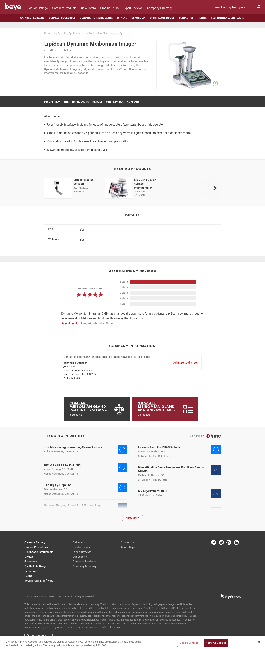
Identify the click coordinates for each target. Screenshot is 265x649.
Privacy (28, 596)
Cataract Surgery (32, 18)
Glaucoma (138, 18)
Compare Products (64, 8)
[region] (132, 642)
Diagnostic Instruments (96, 18)
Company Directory (159, 8)
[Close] (259, 642)
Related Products (76, 101)
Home (47, 33)
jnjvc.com (69, 366)
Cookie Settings (189, 642)
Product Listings (37, 8)
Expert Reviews (132, 8)
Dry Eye (122, 18)
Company (133, 101)
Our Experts (80, 556)
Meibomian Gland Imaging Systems (109, 33)
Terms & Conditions (44, 596)
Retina (202, 18)
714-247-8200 (71, 377)
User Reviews (115, 101)
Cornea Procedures (62, 18)
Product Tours (109, 8)
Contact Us (128, 542)
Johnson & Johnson (57, 50)
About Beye (128, 547)
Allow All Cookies (216, 642)
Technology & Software (227, 18)
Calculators (88, 8)
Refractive (186, 18)
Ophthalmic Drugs (162, 18)
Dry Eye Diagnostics (75, 33)
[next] (215, 188)
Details (97, 101)
